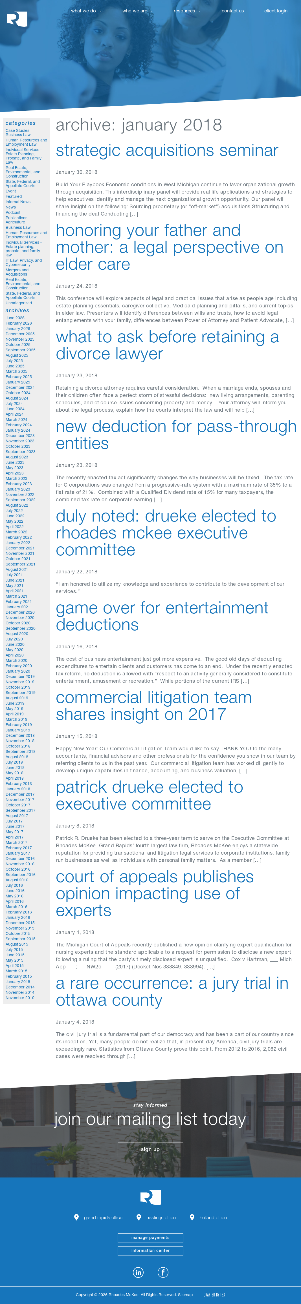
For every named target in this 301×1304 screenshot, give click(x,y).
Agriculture (15, 223)
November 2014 (20, 993)
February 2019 (19, 725)
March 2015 (16, 971)
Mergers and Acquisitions (17, 273)
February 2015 (19, 977)
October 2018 (18, 747)
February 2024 (19, 425)
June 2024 (15, 409)
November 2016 (20, 864)
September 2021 (21, 565)
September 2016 (21, 875)
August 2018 (17, 757)
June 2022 (15, 516)
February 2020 (19, 666)
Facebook (163, 1272)
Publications (16, 218)
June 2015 (15, 955)
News (11, 208)
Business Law (18, 135)
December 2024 (20, 388)
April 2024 (15, 415)
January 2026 (18, 329)
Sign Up (150, 1149)
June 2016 (15, 891)
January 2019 (18, 731)
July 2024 (14, 404)
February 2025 (19, 377)
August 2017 (17, 816)
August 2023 (17, 458)
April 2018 (15, 779)
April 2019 (15, 715)
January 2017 (18, 854)
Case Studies (17, 131)
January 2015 (18, 982)
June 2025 (15, 367)
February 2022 (19, 538)
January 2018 (18, 789)
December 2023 (20, 436)
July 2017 (14, 822)
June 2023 (15, 463)
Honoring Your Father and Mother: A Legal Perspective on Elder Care (170, 249)
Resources (184, 11)
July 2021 (14, 575)
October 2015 (18, 934)
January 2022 (18, 543)
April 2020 (15, 656)
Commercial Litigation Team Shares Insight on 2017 (154, 708)
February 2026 (19, 324)
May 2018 (14, 773)
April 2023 (15, 474)
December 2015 (20, 923)
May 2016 (14, 897)
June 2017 (15, 827)
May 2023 (14, 468)
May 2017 (14, 832)
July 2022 (14, 511)
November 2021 (20, 554)
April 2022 (15, 527)
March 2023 (16, 479)
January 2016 (18, 918)
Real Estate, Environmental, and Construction (23, 172)
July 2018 (14, 763)
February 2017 (19, 848)
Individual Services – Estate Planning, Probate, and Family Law (24, 156)
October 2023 (18, 447)
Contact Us (233, 11)
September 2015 (21, 939)
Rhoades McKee (17, 19)
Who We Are (134, 11)
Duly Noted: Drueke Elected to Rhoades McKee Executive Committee (166, 534)
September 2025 (21, 350)
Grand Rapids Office (103, 1218)
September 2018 (21, 752)
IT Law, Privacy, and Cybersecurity (24, 263)
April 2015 (15, 966)
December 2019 (20, 677)
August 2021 (17, 570)
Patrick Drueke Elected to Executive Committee (149, 797)
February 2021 (19, 602)
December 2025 (20, 334)
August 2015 (17, 945)
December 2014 (20, 988)
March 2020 (16, 661)
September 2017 (21, 811)
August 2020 (17, 634)
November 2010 (20, 998)
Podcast (13, 213)
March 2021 (16, 597)
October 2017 (18, 806)
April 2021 (15, 591)
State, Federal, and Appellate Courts (23, 184)
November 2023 (20, 441)
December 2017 (20, 795)
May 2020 (14, 650)
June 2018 (15, 768)
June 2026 (15, 318)
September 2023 (21, 452)
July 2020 (14, 640)
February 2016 (19, 913)
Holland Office (213, 1218)
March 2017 (16, 843)
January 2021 (18, 607)
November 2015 (20, 929)
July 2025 (14, 361)
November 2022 (20, 495)
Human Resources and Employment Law (26, 143)
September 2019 (21, 693)
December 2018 (20, 736)
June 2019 (15, 704)
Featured (14, 197)
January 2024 (18, 431)
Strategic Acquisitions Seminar (167, 152)
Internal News (18, 202)
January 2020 (18, 672)
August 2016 (17, 880)
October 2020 (18, 624)
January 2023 (18, 490)
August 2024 (17, 399)
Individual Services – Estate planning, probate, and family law (24, 249)
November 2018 (20, 741)
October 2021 (18, 559)
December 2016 (20, 859)
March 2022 (16, 533)
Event (11, 192)
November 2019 (20, 682)
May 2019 (14, 709)
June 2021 (15, 581)
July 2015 (14, 950)
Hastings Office (161, 1218)
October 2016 (18, 870)
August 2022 (17, 506)
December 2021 (20, 549)
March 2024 (16, 420)
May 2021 (14, 586)
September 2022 (21, 500)
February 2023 (19, 484)
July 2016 (14, 886)
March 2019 (16, 720)
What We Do (83, 11)
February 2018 (19, 784)
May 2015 (14, 961)
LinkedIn (138, 1272)
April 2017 (15, 838)
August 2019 (17, 698)
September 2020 (21, 629)
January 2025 (18, 383)
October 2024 (18, 393)
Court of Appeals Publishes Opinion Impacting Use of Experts (155, 895)
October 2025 (18, 345)
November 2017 (20, 800)
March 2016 (16, 907)
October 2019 (18, 688)
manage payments (150, 1238)
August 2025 (17, 356)
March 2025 (16, 372)
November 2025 (20, 340)
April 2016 (15, 902)
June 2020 (15, 645)
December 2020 (20, 613)
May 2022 (14, 522)
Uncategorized (19, 303)
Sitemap (185, 1295)
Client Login (275, 11)
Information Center (150, 1251)
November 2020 (20, 618)
